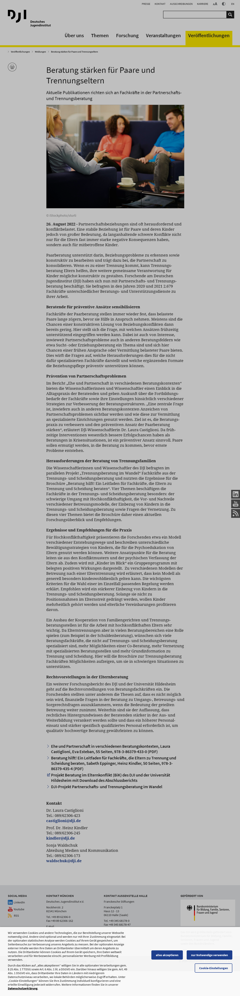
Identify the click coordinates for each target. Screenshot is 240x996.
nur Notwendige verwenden (209, 962)
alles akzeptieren (167, 962)
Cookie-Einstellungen (213, 975)
